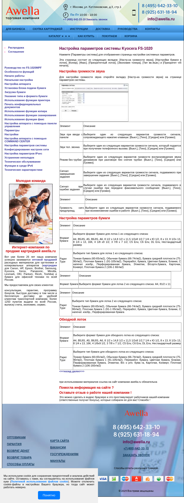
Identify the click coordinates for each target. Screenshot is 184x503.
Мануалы (57, 461)
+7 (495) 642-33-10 (74, 19)
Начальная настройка (19, 79)
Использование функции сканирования (30, 115)
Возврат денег (18, 451)
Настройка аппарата (18, 83)
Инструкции (79, 28)
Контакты (152, 28)
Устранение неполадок (19, 157)
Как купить (86, 36)
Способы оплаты (20, 464)
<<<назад (65, 371)
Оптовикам (16, 437)
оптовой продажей (44, 259)
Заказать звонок (96, 19)
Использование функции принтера (27, 100)
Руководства (128, 28)
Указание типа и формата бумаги (26, 96)
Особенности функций (19, 71)
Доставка (103, 28)
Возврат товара (19, 457)
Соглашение (16, 51)
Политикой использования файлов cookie (39, 481)
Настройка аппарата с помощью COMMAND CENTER (26, 140)
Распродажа (16, 47)
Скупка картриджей (47, 28)
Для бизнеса (15, 28)
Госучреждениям (64, 454)
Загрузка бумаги (15, 92)
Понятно (49, 495)
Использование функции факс (24, 119)
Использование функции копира (26, 111)
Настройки (11, 134)
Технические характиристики (23, 169)
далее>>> (78, 371)
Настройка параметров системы (26, 145)
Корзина (130, 36)
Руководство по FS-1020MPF (23, 67)
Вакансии (58, 447)
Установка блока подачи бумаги (25, 88)
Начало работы (15, 75)
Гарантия (14, 444)
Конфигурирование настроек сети (27, 149)
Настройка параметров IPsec (23, 153)
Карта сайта (59, 441)
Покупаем (109, 36)
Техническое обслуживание (23, 161)
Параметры (12, 130)
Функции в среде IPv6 (19, 165)
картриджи (50, 265)
